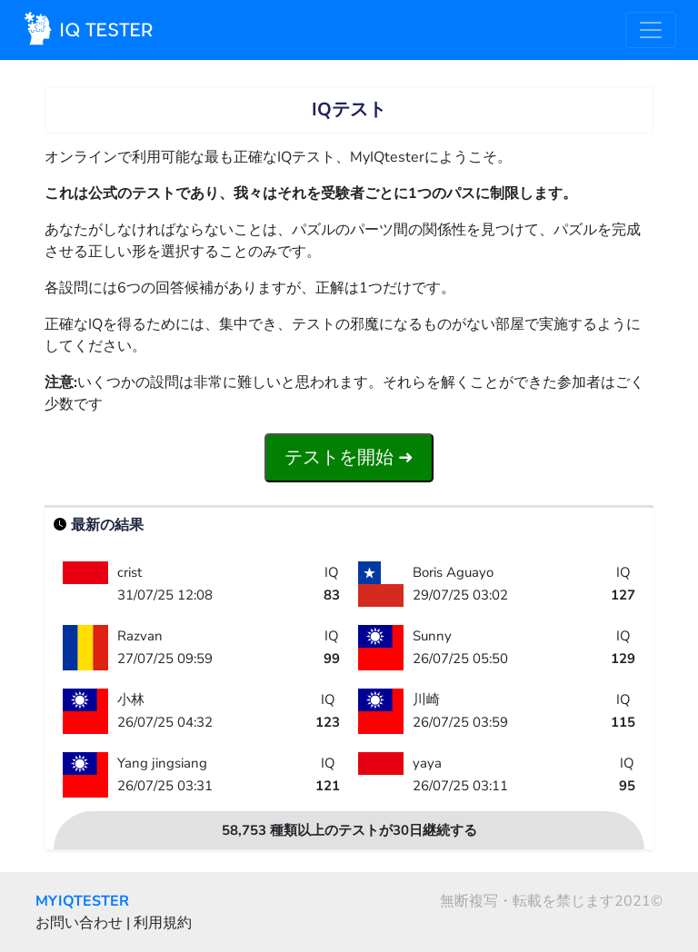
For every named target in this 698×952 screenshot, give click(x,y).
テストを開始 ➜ (349, 457)
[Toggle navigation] (650, 30)
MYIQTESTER (82, 901)
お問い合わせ (79, 923)
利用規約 (163, 923)
